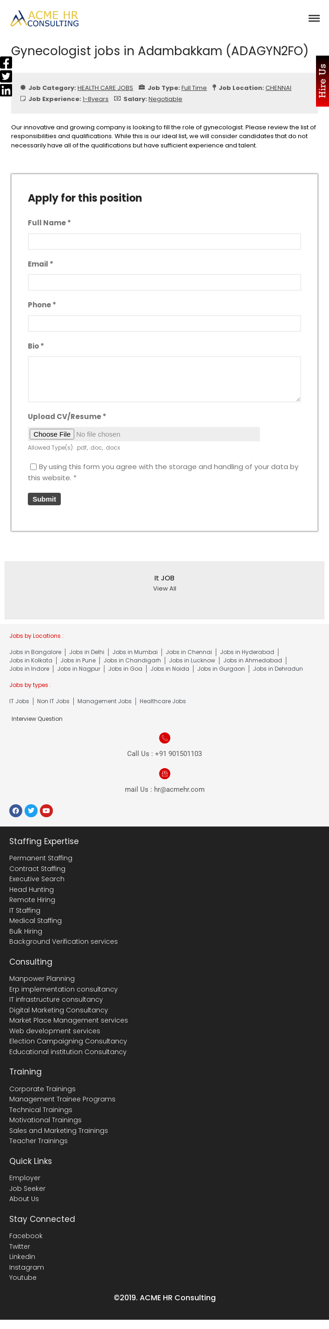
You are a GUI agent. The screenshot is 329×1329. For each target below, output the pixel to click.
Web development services (54, 1031)
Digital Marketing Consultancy (58, 1010)
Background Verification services (63, 941)
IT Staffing (24, 910)
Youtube (23, 1277)
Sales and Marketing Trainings (58, 1130)
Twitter (19, 1246)
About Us (24, 1198)
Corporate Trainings (42, 1089)
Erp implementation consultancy (63, 989)
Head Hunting (31, 889)
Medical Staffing (35, 920)
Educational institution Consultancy (68, 1051)
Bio (36, 346)
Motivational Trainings (45, 1120)
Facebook (26, 1235)
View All (164, 588)
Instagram (26, 1267)
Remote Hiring (32, 899)
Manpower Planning (42, 978)
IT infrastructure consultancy (56, 999)
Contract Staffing (37, 868)
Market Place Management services (68, 1020)
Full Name (49, 223)
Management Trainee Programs (62, 1099)
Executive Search (37, 879)
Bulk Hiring (25, 931)
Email (40, 264)
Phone (42, 305)
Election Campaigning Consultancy (68, 1041)
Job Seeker (27, 1188)
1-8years (96, 99)
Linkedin (22, 1256)
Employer (24, 1178)
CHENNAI (278, 87)
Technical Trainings (40, 1109)
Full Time (194, 87)
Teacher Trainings (38, 1140)
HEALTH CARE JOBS (105, 87)
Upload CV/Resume (67, 416)
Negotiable (165, 99)
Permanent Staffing (40, 858)
